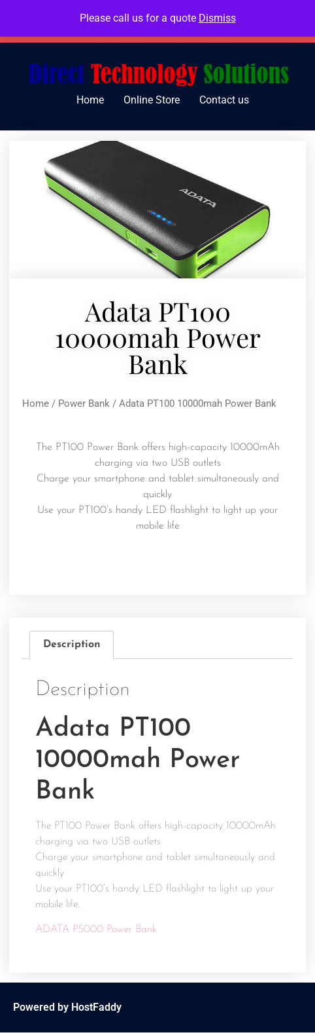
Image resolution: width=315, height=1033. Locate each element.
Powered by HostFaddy (67, 1007)
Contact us (224, 100)
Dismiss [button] (217, 18)
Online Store (152, 100)
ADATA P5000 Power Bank (96, 929)
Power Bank (84, 403)
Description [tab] (72, 644)
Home (90, 100)
